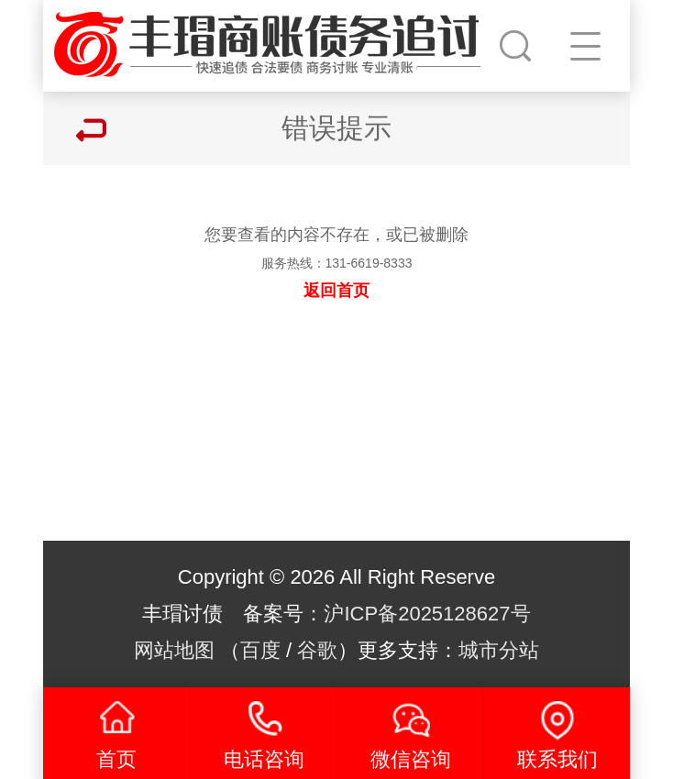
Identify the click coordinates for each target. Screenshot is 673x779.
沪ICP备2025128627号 (427, 613)
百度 (260, 650)
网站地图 (174, 650)
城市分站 (498, 650)
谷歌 (317, 650)
